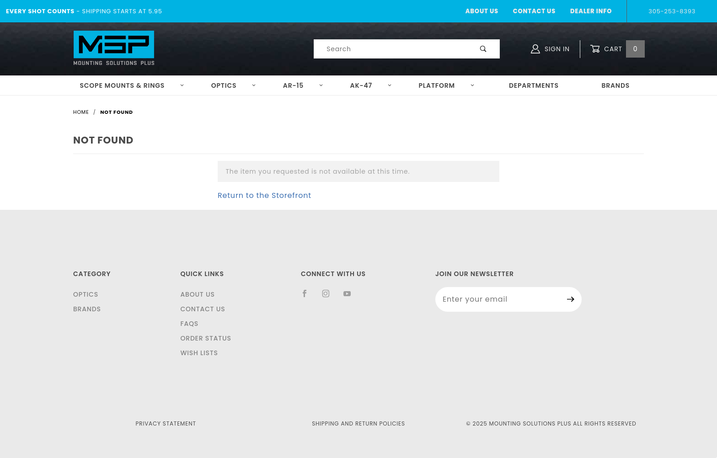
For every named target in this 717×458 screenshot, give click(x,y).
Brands (615, 85)
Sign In (550, 48)
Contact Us (534, 11)
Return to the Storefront (264, 195)
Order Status (205, 338)
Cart (617, 49)
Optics (234, 85)
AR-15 (303, 85)
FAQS (189, 323)
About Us (482, 11)
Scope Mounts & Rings (132, 85)
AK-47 (371, 85)
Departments (534, 85)
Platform (447, 85)
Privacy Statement (166, 423)
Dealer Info (591, 11)
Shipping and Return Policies (358, 423)
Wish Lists (199, 352)
